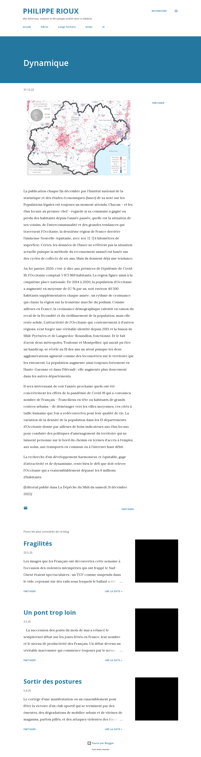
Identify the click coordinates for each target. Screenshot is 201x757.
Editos (44, 26)
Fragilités (38, 543)
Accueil (27, 26)
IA (103, 26)
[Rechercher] (159, 10)
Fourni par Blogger (100, 743)
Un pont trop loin (50, 612)
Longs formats (67, 26)
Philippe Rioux (51, 11)
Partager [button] (158, 102)
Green (89, 26)
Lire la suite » (113, 591)
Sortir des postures (53, 681)
